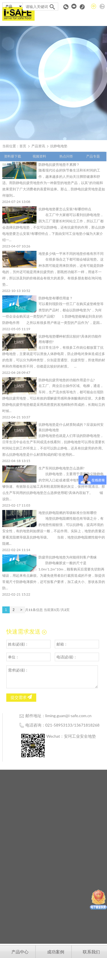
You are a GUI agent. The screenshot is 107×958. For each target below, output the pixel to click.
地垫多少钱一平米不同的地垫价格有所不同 (71, 253)
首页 (22, 146)
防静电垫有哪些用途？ (56, 298)
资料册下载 (12, 156)
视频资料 (39, 156)
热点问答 (66, 156)
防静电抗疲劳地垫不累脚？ (59, 164)
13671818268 (86, 725)
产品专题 (93, 156)
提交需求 (21, 697)
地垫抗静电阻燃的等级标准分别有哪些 (68, 513)
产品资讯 (38, 146)
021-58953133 (58, 725)
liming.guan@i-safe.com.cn (68, 715)
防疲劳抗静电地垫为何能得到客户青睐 (68, 557)
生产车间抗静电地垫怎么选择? (61, 468)
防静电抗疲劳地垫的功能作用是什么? (67, 380)
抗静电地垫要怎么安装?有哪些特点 (65, 209)
